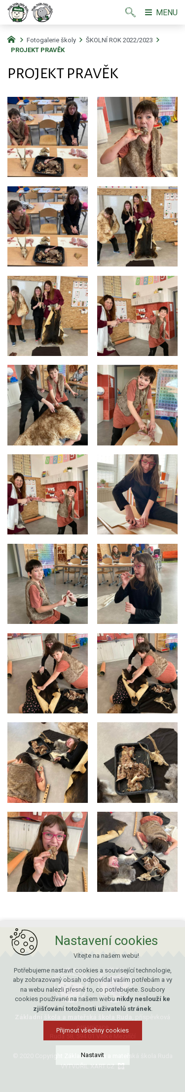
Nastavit (92, 1055)
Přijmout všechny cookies (92, 1030)
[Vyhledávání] (130, 12)
